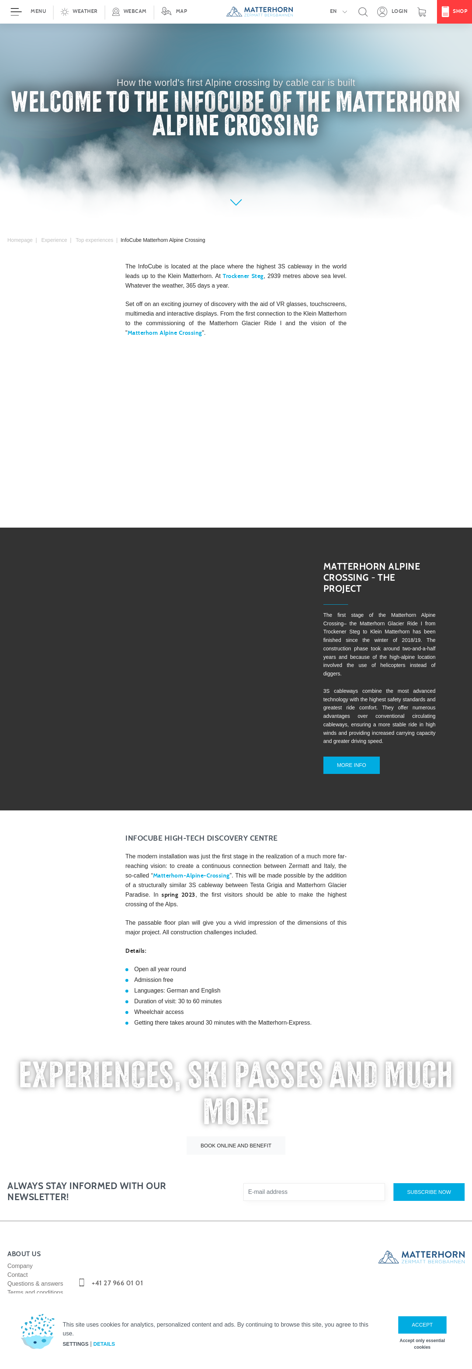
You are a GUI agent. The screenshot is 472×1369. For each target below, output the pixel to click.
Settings (75, 1344)
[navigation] (236, 12)
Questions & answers (35, 1274)
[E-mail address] (314, 1183)
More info (343, 764)
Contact (17, 1265)
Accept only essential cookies (422, 1344)
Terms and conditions (35, 1283)
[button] (78, 12)
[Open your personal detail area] (392, 12)
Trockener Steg (243, 276)
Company (19, 1257)
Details (104, 1344)
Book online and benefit (236, 1136)
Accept (422, 1325)
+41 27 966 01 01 (117, 1274)
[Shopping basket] (421, 12)
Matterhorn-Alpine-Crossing (191, 866)
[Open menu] (26, 12)
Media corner (24, 1292)
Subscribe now (429, 1182)
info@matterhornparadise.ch (134, 1290)
